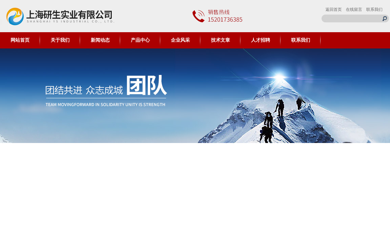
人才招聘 (260, 40)
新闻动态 (100, 40)
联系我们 (374, 9)
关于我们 (60, 40)
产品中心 (140, 40)
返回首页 (333, 9)
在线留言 (354, 9)
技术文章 (220, 40)
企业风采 (180, 40)
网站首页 (20, 40)
